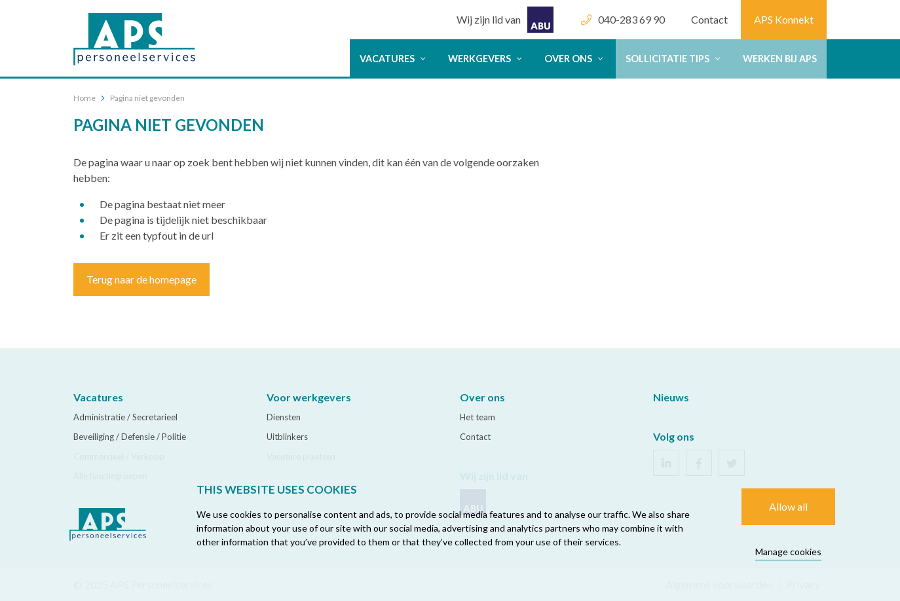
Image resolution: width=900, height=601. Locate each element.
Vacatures (394, 58)
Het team (477, 417)
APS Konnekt (784, 19)
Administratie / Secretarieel (125, 417)
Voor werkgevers (309, 397)
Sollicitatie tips (674, 58)
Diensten (284, 417)
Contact (709, 19)
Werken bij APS (780, 58)
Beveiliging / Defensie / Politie (129, 436)
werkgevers (486, 58)
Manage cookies (788, 551)
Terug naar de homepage (141, 279)
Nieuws (671, 397)
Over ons (575, 58)
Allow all (788, 506)
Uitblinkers (287, 436)
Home (84, 98)
